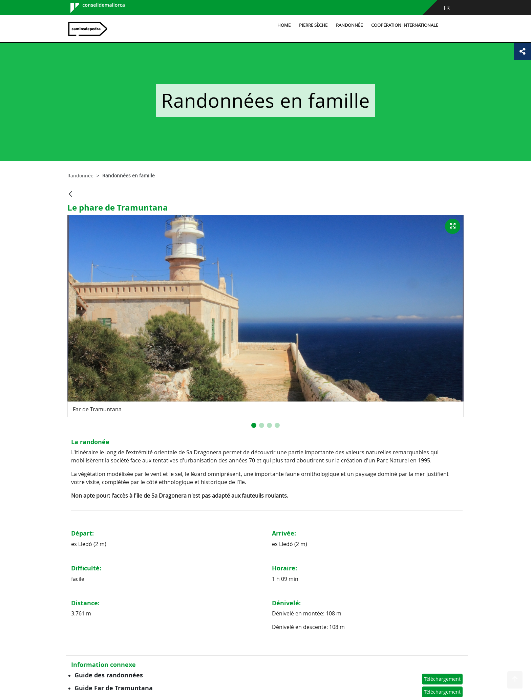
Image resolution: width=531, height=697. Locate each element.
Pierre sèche (313, 25)
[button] (253, 425)
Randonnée (349, 25)
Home (284, 25)
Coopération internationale (404, 25)
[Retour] (70, 194)
